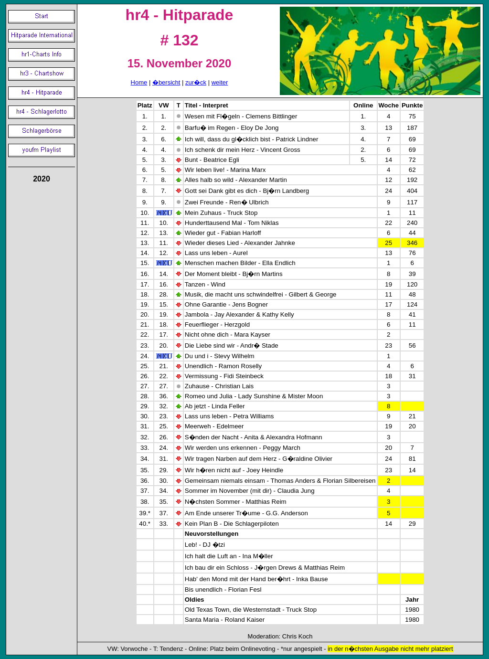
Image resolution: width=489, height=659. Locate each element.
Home (139, 82)
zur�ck (195, 82)
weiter (220, 82)
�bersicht (166, 82)
